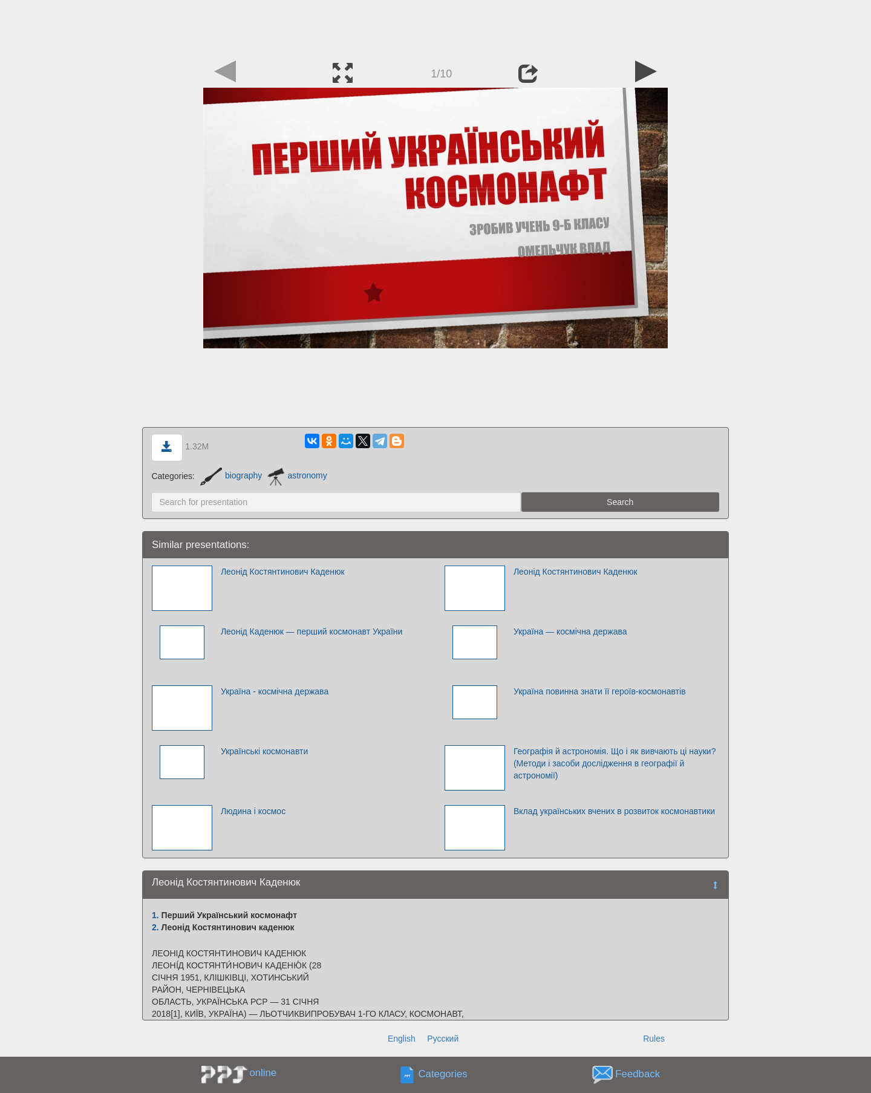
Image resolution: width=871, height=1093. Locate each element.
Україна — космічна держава (570, 631)
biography (231, 475)
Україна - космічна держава (274, 691)
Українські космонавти (264, 751)
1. (155, 915)
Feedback (637, 1074)
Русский (442, 1038)
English (402, 1038)
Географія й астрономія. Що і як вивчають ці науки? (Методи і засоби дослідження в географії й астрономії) (615, 763)
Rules (654, 1038)
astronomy (297, 475)
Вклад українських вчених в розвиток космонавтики (614, 811)
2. (155, 927)
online (262, 1072)
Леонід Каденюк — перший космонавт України (311, 631)
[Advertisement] (435, 27)
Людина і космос (253, 811)
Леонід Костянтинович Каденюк (283, 571)
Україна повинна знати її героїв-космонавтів (600, 691)
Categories (443, 1074)
